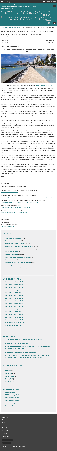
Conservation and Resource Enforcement (18, 249)
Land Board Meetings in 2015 (14, 311)
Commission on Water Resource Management (19, 246)
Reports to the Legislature (13, 406)
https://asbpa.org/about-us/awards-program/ (14, 212)
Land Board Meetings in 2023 (14, 290)
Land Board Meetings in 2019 (14, 301)
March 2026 (8, 373)
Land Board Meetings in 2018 (14, 303)
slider (18, 27)
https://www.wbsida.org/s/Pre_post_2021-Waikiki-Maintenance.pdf (19, 202)
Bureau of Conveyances (12, 241)
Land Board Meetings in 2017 (14, 306)
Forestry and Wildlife (11, 254)
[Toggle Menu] (54, 23)
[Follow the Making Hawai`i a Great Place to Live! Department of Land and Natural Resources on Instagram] (49, 22)
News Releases (9, 27)
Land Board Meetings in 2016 (14, 309)
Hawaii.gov (6, 1)
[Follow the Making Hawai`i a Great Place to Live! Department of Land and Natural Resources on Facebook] (46, 15)
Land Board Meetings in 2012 (14, 320)
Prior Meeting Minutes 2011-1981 (15, 322)
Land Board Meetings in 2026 (14, 282)
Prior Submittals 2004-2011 (13, 325)
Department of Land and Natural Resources (18, 6)
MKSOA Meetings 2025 (12, 397)
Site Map (4, 423)
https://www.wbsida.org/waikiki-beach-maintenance (15, 207)
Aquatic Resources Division (13, 238)
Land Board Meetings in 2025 (14, 284)
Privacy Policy (5, 436)
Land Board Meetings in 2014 (14, 314)
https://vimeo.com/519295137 (44, 85)
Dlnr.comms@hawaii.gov (8, 226)
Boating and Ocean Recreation (14, 243)
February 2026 (9, 376)
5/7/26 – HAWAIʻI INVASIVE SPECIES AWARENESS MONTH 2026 (23, 339)
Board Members (10, 392)
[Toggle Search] (54, 6)
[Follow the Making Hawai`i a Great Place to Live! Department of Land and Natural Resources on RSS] (44, 15)
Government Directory (50, 1)
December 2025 (10, 381)
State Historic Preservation (13, 268)
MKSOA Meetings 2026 (12, 395)
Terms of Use (5, 430)
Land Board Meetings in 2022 (14, 292)
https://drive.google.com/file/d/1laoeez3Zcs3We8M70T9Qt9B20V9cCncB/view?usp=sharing (26, 197)
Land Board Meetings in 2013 (14, 317)
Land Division (9, 260)
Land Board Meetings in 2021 (14, 295)
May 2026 (8, 368)
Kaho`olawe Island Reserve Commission (17, 257)
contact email (8, 442)
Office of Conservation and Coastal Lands (18, 262)
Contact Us (5, 419)
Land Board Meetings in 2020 (14, 298)
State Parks (8, 265)
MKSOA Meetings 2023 (12, 403)
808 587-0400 (8, 440)
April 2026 (8, 370)
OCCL (15, 27)
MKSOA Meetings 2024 (12, 400)
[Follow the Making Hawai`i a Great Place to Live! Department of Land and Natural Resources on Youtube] (49, 15)
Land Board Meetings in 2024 (14, 287)
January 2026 (9, 379)
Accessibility (5, 433)
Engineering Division (11, 251)
